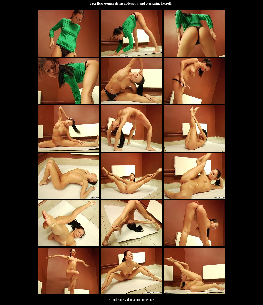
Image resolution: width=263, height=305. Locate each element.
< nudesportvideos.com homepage (131, 300)
